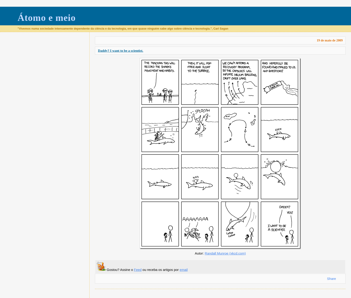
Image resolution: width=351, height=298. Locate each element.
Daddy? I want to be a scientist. (120, 50)
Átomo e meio (46, 18)
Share (331, 279)
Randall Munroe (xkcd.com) (225, 253)
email (184, 270)
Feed (137, 270)
